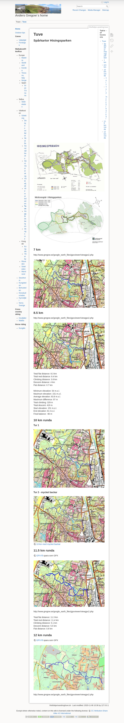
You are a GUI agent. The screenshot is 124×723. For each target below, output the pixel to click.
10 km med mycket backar (48, 544)
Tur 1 (106, 81)
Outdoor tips (20, 33)
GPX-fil (39, 555)
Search (107, 6)
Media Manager (94, 10)
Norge (24, 80)
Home (17, 29)
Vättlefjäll (22, 40)
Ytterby (25, 256)
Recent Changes (79, 10)
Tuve (24, 22)
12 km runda (105, 135)
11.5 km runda (105, 125)
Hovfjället (22, 318)
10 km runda (105, 73)
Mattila (21, 321)
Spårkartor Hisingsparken (105, 51)
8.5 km (105, 66)
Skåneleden (24, 104)
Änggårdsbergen (25, 218)
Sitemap (105, 10)
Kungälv (25, 248)
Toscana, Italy (24, 75)
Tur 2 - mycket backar (106, 103)
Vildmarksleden (25, 196)
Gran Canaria (25, 91)
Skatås (25, 140)
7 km (105, 61)
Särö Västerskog (25, 168)
